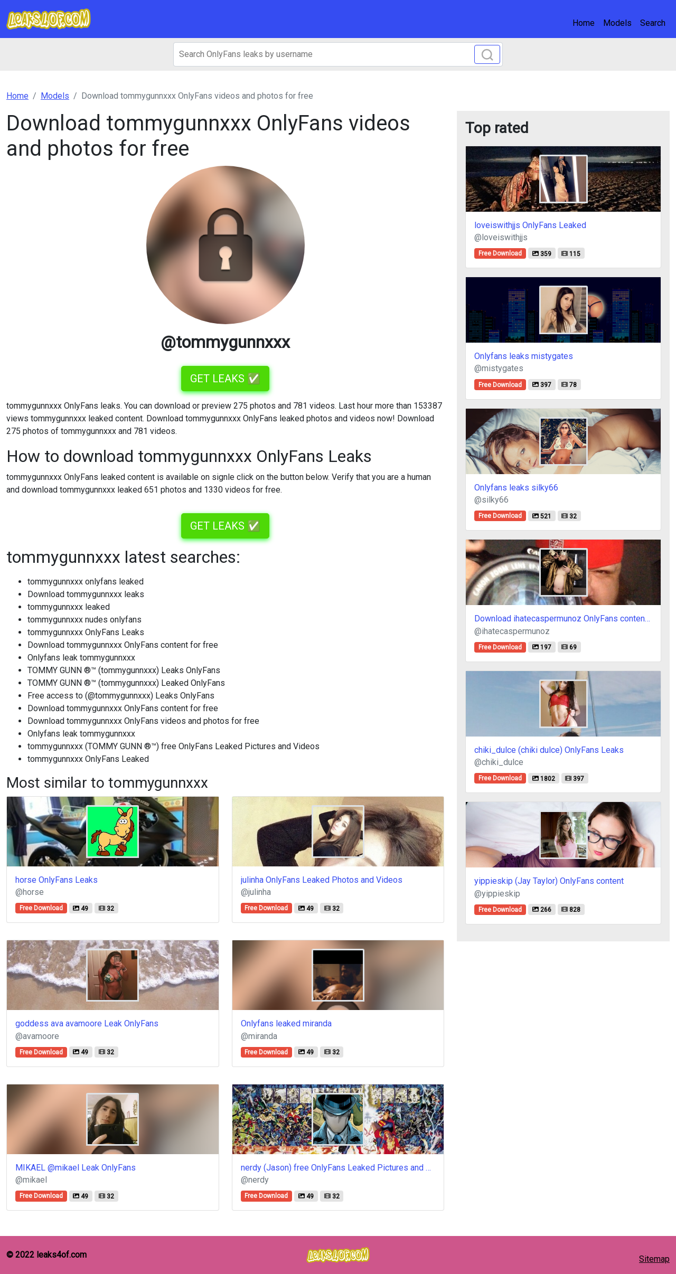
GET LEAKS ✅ (225, 378)
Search (652, 23)
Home (583, 23)
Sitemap (654, 1259)
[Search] (338, 54)
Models (617, 23)
